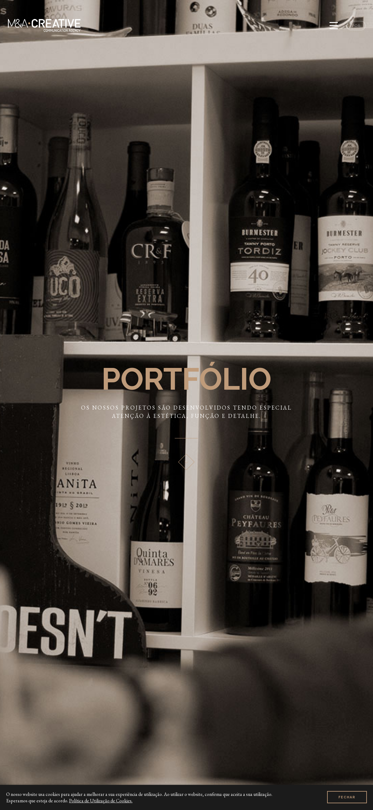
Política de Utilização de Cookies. (100, 800)
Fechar (347, 797)
